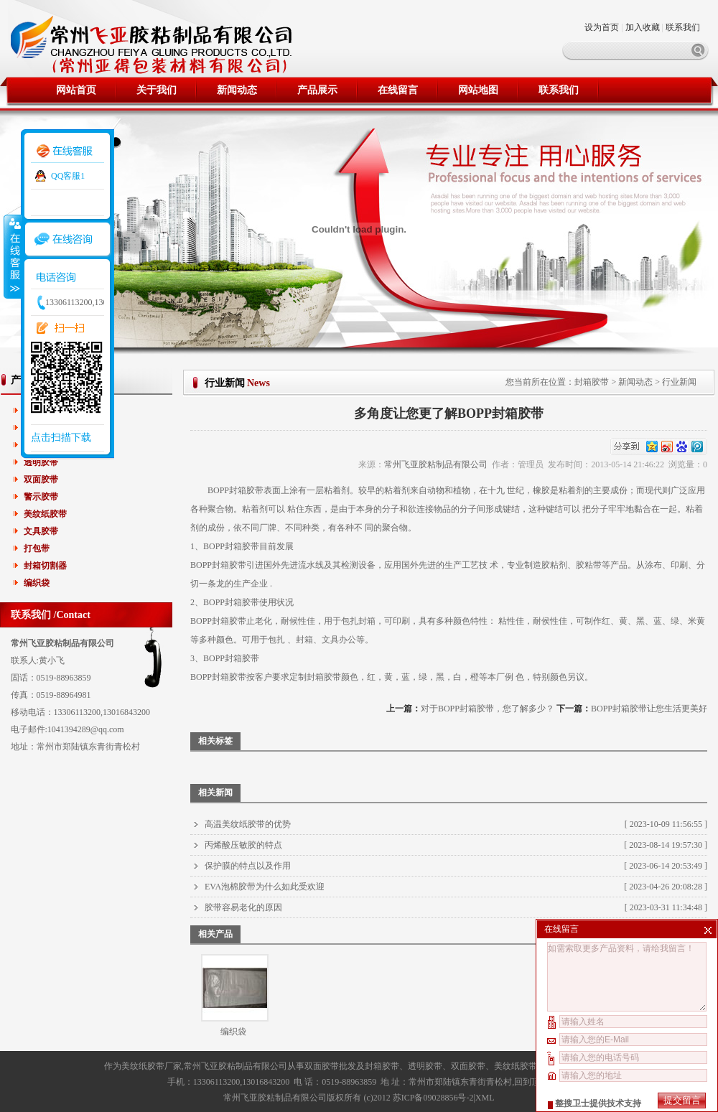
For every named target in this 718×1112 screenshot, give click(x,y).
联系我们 (683, 27)
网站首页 (76, 90)
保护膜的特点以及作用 (248, 866)
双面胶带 (41, 480)
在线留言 (398, 90)
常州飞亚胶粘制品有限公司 (436, 464)
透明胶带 (41, 462)
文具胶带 (41, 531)
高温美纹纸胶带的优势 (248, 824)
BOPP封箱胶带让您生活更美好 (649, 709)
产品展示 (317, 90)
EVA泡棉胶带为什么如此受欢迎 (265, 887)
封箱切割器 (45, 566)
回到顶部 (531, 1082)
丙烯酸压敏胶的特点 (243, 845)
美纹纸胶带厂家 (151, 1066)
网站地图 (478, 90)
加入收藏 (642, 27)
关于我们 (156, 90)
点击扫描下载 (61, 437)
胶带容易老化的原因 (243, 907)
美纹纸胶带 (45, 514)
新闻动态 (237, 90)
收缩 (12, 256)
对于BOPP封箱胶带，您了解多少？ (487, 709)
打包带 (37, 548)
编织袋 (37, 583)
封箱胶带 (591, 382)
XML (485, 1098)
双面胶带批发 (330, 1066)
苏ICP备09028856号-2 (433, 1098)
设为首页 (602, 27)
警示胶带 (41, 497)
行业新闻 (679, 382)
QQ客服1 (68, 176)
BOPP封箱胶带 (236, 490)
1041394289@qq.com (85, 729)
